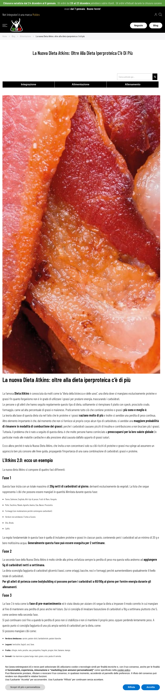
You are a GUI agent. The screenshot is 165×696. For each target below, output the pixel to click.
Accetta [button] (150, 687)
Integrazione (28, 84)
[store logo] (16, 25)
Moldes (36, 14)
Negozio (138, 25)
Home (4, 36)
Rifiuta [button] (131, 687)
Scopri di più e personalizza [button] (25, 687)
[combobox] (137, 77)
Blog (155, 25)
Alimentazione (25, 36)
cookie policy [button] (123, 670)
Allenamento (132, 84)
